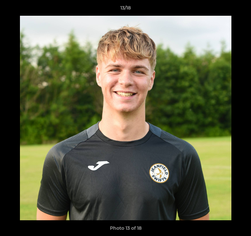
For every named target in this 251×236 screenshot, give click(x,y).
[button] (243, 9)
